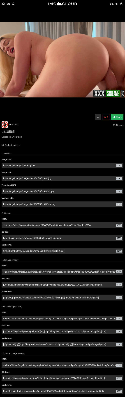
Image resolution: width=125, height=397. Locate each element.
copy (119, 165)
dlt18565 (8, 132)
